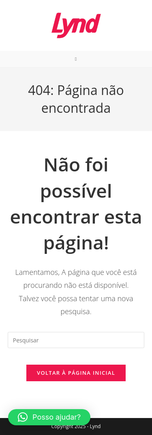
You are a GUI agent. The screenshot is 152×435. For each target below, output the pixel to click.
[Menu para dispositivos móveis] (76, 59)
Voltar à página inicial (76, 372)
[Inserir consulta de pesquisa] (76, 340)
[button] (49, 417)
